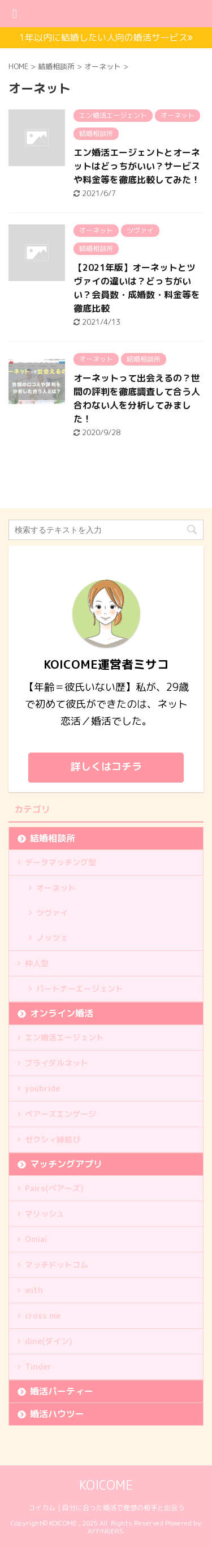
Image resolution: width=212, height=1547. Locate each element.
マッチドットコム (56, 1264)
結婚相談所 (52, 838)
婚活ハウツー (57, 1414)
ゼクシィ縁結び (52, 1139)
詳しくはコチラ (106, 766)
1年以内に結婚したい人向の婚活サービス (106, 37)
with (34, 1290)
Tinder (38, 1366)
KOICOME (106, 1485)
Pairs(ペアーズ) (54, 1188)
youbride (42, 1088)
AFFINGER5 (105, 1531)
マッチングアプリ (66, 1164)
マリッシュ (44, 1213)
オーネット (56, 887)
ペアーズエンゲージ (60, 1113)
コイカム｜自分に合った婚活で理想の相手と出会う (106, 1507)
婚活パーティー (61, 1391)
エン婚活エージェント (64, 1037)
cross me (42, 1315)
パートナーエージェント (79, 988)
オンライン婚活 (61, 1013)
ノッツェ (52, 937)
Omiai (36, 1239)
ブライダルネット (56, 1062)
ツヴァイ (52, 912)
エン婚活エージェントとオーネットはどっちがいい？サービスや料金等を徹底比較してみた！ (136, 166)
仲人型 (37, 963)
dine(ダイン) (48, 1341)
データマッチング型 (60, 862)
